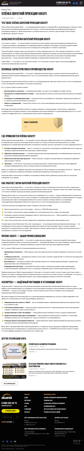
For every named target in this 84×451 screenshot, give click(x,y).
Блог (9, 9)
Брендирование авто (49, 406)
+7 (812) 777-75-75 (60, 436)
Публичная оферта (20, 448)
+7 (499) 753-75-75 (29, 425)
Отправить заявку (10, 411)
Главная (4, 9)
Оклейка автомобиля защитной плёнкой (55, 398)
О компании (27, 409)
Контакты (27, 412)
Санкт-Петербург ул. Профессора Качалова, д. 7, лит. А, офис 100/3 (36, 433)
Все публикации (9, 383)
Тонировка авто (48, 400)
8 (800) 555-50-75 (9, 403)
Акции (26, 398)
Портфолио (27, 400)
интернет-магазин (8, 422)
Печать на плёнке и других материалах (55, 409)
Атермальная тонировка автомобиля (54, 403)
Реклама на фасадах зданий (52, 412)
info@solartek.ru (7, 406)
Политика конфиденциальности (8, 448)
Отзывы (26, 403)
